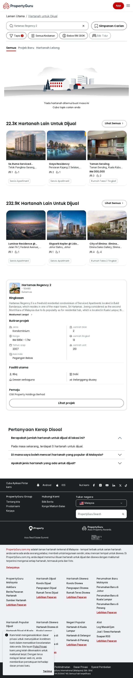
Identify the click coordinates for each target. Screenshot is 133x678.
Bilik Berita (47, 501)
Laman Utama (15, 16)
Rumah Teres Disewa (78, 592)
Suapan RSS (103, 636)
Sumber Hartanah (16, 600)
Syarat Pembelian (101, 667)
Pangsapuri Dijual (46, 588)
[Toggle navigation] (128, 5)
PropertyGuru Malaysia (14, 580)
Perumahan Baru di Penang (107, 606)
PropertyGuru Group (19, 496)
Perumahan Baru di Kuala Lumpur (107, 597)
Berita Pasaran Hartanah (14, 593)
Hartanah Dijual (46, 578)
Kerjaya (10, 510)
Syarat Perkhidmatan (58, 667)
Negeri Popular (75, 622)
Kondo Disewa (74, 583)
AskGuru (11, 587)
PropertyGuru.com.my (18, 549)
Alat (99, 622)
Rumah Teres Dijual (47, 592)
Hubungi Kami (50, 496)
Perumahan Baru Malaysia (107, 580)
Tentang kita (13, 501)
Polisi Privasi (40, 646)
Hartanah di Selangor (78, 635)
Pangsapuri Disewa (77, 588)
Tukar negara (84, 497)
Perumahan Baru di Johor (107, 589)
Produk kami (13, 506)
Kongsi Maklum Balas (53, 506)
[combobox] (47, 26)
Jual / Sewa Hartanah (109, 631)
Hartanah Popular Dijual (17, 624)
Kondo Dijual (43, 583)
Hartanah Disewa (77, 578)
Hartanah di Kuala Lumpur (76, 629)
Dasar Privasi (81, 667)
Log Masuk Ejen (105, 627)
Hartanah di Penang (77, 640)
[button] (11, 47)
